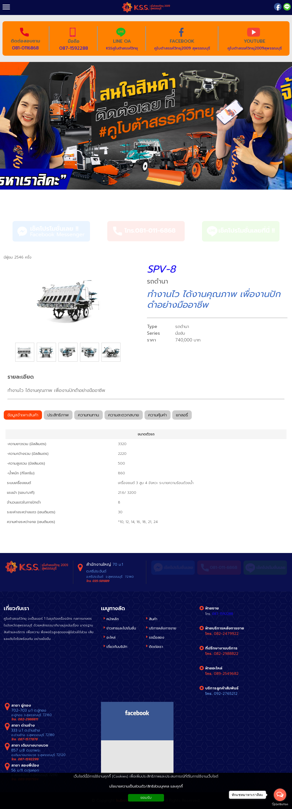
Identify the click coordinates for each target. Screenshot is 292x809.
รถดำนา (36, 203)
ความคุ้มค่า (157, 416)
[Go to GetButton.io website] (280, 804)
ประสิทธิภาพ (58, 416)
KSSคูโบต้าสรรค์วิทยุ (122, 48)
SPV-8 (161, 269)
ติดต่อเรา (156, 646)
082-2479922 (226, 633)
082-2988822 (226, 653)
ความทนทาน (88, 416)
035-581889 (100, 581)
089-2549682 (226, 673)
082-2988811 (28, 719)
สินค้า (12, 203)
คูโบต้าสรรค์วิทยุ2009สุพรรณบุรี (255, 48)
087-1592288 (73, 48)
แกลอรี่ (182, 416)
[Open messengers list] (280, 795)
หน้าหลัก (112, 619)
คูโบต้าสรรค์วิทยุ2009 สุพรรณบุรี (182, 48)
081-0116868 (25, 47)
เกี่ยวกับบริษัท (116, 646)
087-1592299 (28, 759)
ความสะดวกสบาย (123, 416)
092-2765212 (226, 693)
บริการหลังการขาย (162, 628)
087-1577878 (28, 739)
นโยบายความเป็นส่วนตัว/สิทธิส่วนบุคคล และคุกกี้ (146, 786)
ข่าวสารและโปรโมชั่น (121, 628)
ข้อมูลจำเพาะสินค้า (23, 416)
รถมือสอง (156, 637)
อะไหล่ (111, 637)
